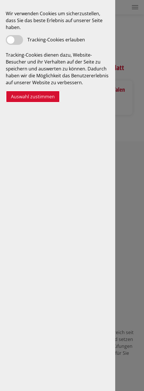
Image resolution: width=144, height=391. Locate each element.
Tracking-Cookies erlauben (56, 40)
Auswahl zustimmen (33, 96)
